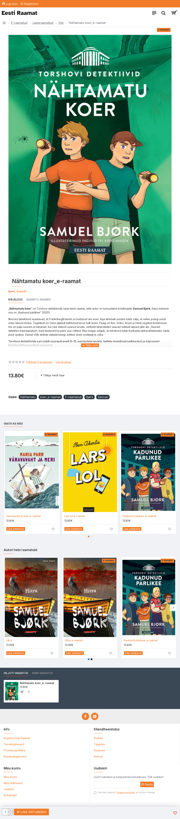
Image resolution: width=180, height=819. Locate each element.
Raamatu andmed (38, 299)
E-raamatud (19, 23)
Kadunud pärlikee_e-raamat (139, 516)
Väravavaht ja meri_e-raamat (23, 516)
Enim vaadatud (42, 673)
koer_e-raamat (50, 397)
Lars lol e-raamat (74, 516)
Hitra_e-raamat (74, 640)
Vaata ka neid (13, 423)
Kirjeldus (15, 299)
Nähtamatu (28, 397)
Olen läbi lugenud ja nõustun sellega (124, 792)
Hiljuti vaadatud (16, 673)
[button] (88, 536)
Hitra (9, 640)
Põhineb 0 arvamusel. (39, 362)
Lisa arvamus (63, 362)
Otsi (61, 23)
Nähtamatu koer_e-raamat (37, 683)
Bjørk (89, 397)
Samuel (103, 397)
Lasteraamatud (42, 23)
